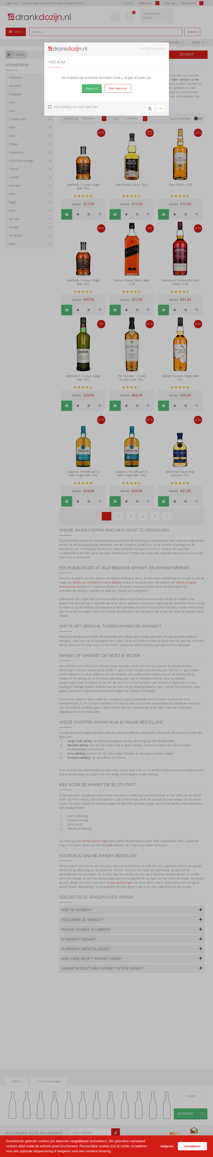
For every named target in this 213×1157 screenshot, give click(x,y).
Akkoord (92, 88)
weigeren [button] (167, 1146)
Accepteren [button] (192, 1146)
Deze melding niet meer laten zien (76, 107)
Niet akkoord (118, 88)
